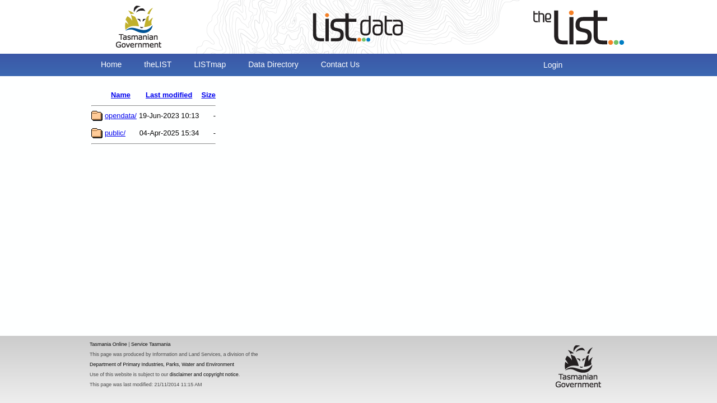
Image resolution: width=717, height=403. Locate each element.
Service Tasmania (151, 344)
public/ (115, 133)
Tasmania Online (108, 344)
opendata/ (121, 115)
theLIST (157, 64)
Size (208, 95)
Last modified (169, 95)
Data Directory (273, 64)
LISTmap (210, 64)
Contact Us (340, 64)
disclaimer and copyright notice (204, 374)
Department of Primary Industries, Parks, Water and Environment (162, 364)
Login (552, 64)
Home (111, 64)
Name (121, 95)
